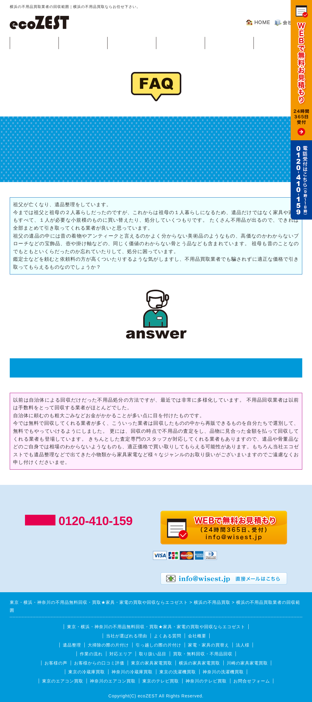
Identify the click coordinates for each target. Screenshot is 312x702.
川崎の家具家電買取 (247, 663)
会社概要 (197, 635)
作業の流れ (132, 42)
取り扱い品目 (152, 653)
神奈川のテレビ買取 (206, 681)
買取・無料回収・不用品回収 (202, 653)
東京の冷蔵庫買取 (86, 671)
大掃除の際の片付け (108, 645)
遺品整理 (72, 645)
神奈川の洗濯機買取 (223, 671)
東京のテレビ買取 (160, 681)
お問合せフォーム (251, 681)
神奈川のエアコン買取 (113, 681)
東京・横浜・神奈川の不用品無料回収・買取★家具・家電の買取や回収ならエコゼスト (156, 626)
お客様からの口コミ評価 (99, 663)
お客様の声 (278, 42)
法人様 (243, 645)
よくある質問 (229, 42)
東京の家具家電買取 (151, 663)
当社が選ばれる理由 (126, 635)
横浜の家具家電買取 (199, 663)
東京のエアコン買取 (62, 681)
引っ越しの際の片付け (158, 645)
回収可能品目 (82, 42)
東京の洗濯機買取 (177, 671)
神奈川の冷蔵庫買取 (132, 671)
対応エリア (180, 42)
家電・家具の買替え (208, 645)
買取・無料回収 (34, 42)
